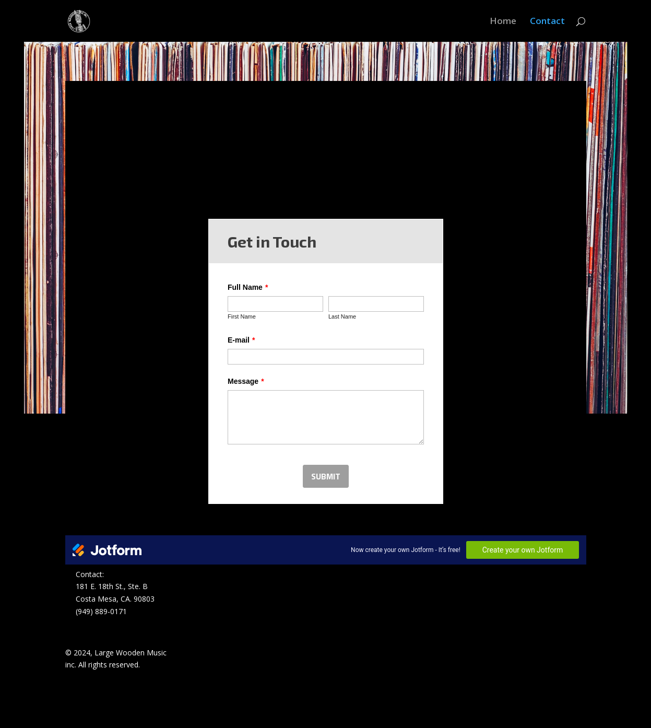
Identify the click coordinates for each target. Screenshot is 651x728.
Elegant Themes (140, 714)
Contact (547, 22)
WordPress (242, 714)
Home (503, 22)
